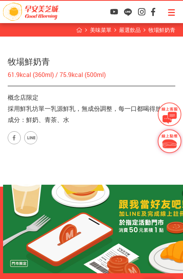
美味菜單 (100, 29)
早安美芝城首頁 (79, 30)
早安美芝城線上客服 (169, 114)
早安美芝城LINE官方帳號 (30, 137)
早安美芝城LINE (128, 12)
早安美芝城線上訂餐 (169, 141)
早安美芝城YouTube (114, 12)
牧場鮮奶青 (161, 29)
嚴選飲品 (130, 29)
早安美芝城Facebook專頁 (14, 137)
